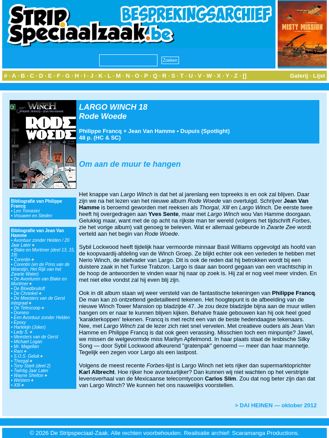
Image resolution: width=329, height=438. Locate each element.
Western (24, 380)
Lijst (319, 75)
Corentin (24, 259)
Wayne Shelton (30, 375)
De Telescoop (29, 307)
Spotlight (215, 131)
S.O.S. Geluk (28, 356)
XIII (19, 385)
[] (245, 75)
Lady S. (23, 332)
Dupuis (190, 131)
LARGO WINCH (107, 107)
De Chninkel (27, 293)
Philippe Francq (100, 131)
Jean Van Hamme (151, 131)
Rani (20, 351)
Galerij (299, 75)
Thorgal (23, 361)
